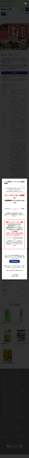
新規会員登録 (14, 261)
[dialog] (14, 229)
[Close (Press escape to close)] (25, 3)
